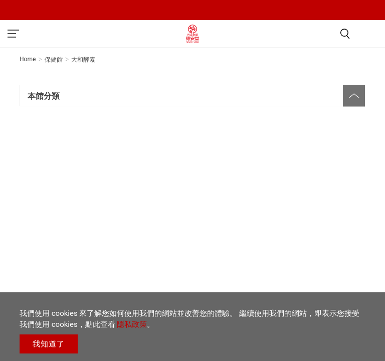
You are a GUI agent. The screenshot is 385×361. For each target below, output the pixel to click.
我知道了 (49, 343)
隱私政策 (132, 324)
